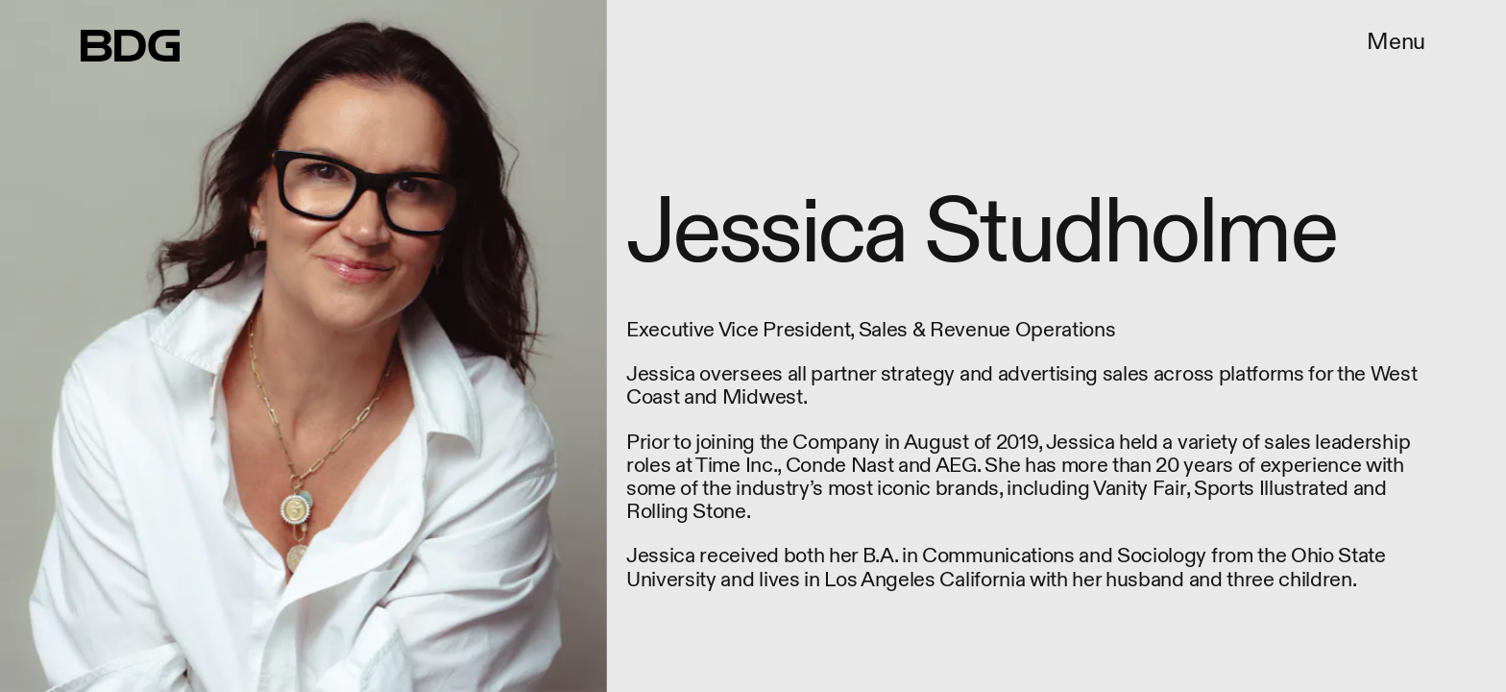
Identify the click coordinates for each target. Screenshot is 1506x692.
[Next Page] (1001, 346)
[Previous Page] (248, 346)
